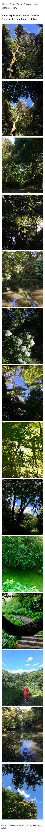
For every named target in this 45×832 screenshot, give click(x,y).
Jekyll (3, 828)
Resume (6, 8)
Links (35, 4)
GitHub (29, 825)
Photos (27, 4)
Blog (12, 4)
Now (14, 8)
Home (5, 4)
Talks (19, 4)
